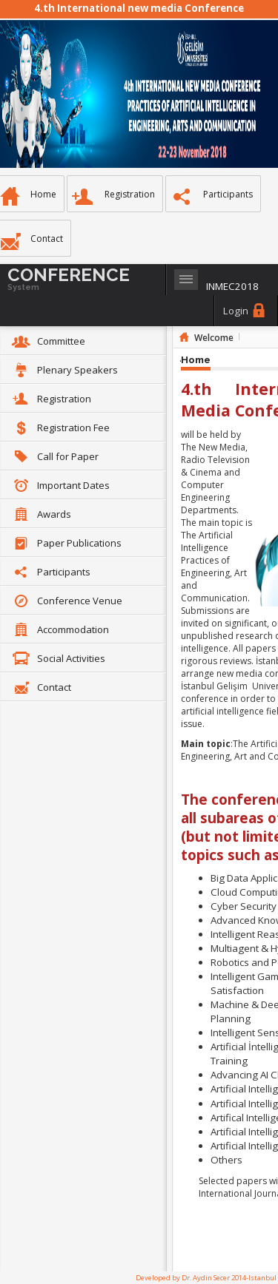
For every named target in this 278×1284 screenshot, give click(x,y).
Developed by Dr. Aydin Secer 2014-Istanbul (206, 1278)
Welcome (214, 337)
